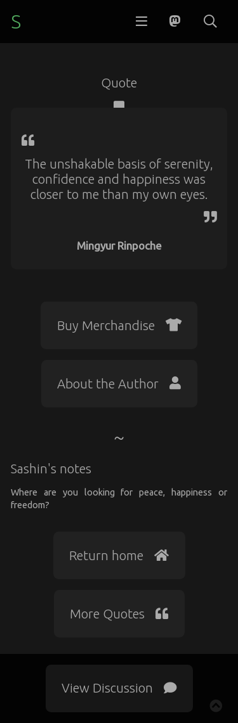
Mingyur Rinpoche (119, 246)
